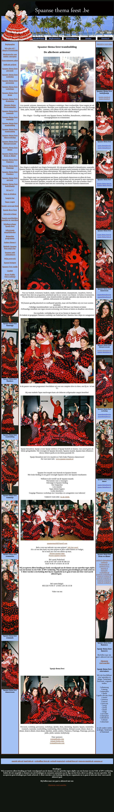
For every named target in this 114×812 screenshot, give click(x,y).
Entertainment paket (10, 60)
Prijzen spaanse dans (57, 553)
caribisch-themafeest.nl (104, 560)
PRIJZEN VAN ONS (104, 44)
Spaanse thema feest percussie (10, 70)
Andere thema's (10, 242)
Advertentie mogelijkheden (10, 231)
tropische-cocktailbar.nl (104, 571)
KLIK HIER (65, 497)
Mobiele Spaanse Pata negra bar (9, 247)
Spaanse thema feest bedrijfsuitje (10, 185)
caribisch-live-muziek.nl (104, 567)
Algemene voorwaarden (104, 662)
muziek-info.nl (17, 761)
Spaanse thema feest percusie (10, 179)
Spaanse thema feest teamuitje (10, 118)
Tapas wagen (10, 202)
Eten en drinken (10, 194)
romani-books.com (57, 741)
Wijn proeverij (10, 259)
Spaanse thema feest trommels (10, 112)
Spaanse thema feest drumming (10, 100)
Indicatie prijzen (9, 65)
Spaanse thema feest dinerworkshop (10, 136)
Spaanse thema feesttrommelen (10, 106)
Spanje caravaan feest (9, 206)
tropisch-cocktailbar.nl (104, 575)
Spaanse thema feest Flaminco (10, 173)
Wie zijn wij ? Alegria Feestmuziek (10, 49)
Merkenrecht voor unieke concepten (10, 55)
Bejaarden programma (9, 237)
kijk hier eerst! (73, 547)
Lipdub (10, 271)
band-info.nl (28, 761)
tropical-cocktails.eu (104, 579)
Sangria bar (9, 198)
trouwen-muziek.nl (85, 761)
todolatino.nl (98, 761)
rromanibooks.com (57, 739)
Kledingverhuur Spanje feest (10, 225)
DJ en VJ (9, 190)
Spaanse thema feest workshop (10, 76)
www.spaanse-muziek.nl (64, 459)
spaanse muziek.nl (104, 97)
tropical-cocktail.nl (104, 581)
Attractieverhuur (9, 214)
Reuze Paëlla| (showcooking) (10, 276)
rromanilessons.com (57, 743)
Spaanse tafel (10, 252)
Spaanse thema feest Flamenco (10, 161)
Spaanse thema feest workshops (10, 88)
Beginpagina (10, 44)
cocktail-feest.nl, (71, 761)
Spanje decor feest (10, 210)
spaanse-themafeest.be (104, 350)
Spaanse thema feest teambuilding (10, 124)
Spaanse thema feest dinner (10, 149)
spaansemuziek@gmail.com (57, 543)
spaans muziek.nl (104, 99)
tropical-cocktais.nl (104, 577)
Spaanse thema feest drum (10, 94)
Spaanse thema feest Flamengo (10, 167)
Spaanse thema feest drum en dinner (10, 155)
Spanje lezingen (10, 263)
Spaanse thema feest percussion (10, 82)
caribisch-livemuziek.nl (104, 563)
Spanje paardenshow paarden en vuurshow (10, 219)
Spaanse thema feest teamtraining (10, 130)
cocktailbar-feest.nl (42, 761)
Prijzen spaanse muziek (57, 555)
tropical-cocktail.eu (104, 583)
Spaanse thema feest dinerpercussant (10, 143)
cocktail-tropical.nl (57, 761)
